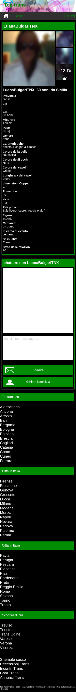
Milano (5, 503)
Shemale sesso (13, 659)
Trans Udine (10, 634)
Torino (5, 600)
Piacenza (8, 569)
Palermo (7, 530)
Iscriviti (70, 16)
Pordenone (9, 578)
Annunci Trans (12, 677)
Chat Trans (9, 673)
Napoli (5, 517)
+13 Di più (64, 74)
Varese (6, 639)
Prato (4, 582)
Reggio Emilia (11, 587)
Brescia (6, 438)
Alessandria (10, 407)
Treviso (6, 625)
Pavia (5, 555)
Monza (5, 512)
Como (5, 452)
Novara (6, 521)
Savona (6, 596)
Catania (6, 447)
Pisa (3, 573)
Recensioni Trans (14, 664)
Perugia (6, 560)
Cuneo (5, 456)
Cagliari (6, 443)
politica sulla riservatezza (65, 687)
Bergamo (7, 425)
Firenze (6, 481)
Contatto (4, 689)
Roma (5, 591)
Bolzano (7, 434)
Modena (7, 508)
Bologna (7, 429)
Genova (6, 490)
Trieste (5, 630)
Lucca (5, 499)
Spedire (38, 370)
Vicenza (6, 647)
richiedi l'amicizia (38, 382)
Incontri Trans (11, 668)
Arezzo (6, 416)
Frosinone (8, 486)
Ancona (6, 411)
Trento (5, 605)
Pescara (7, 564)
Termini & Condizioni (44, 687)
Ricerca (18, 16)
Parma (5, 535)
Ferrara (6, 461)
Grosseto (7, 494)
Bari (3, 420)
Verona (6, 643)
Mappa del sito (28, 687)
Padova (6, 526)
